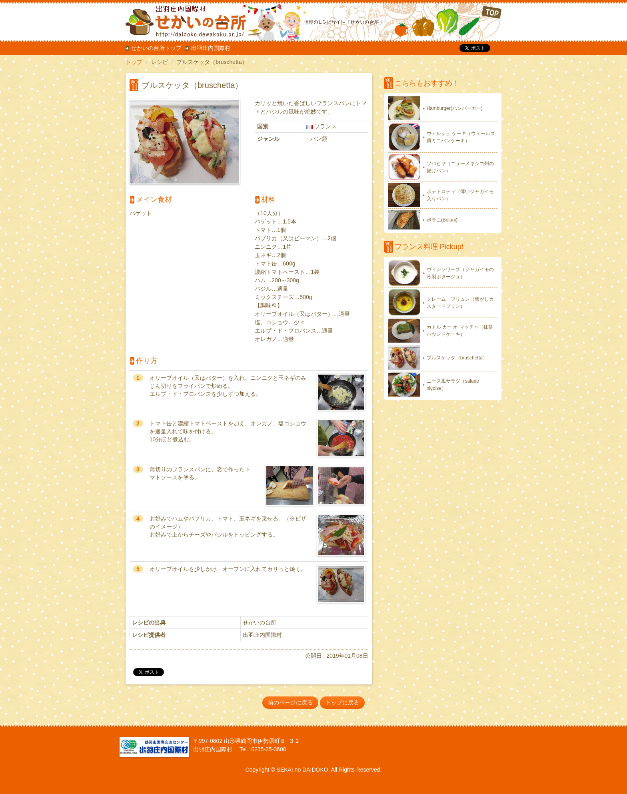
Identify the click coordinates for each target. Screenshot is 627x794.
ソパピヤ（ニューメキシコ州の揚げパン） (460, 167)
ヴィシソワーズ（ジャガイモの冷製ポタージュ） (460, 273)
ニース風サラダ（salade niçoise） (453, 384)
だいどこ (179, 20)
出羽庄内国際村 (210, 48)
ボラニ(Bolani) (442, 220)
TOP (448, 22)
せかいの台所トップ (156, 48)
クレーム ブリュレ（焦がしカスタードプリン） (460, 302)
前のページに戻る (290, 702)
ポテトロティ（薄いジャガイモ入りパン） (460, 195)
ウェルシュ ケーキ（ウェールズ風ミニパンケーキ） (461, 137)
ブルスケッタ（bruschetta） (457, 358)
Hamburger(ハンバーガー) (455, 108)
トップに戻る (342, 702)
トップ (134, 62)
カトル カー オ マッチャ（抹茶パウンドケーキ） (460, 330)
